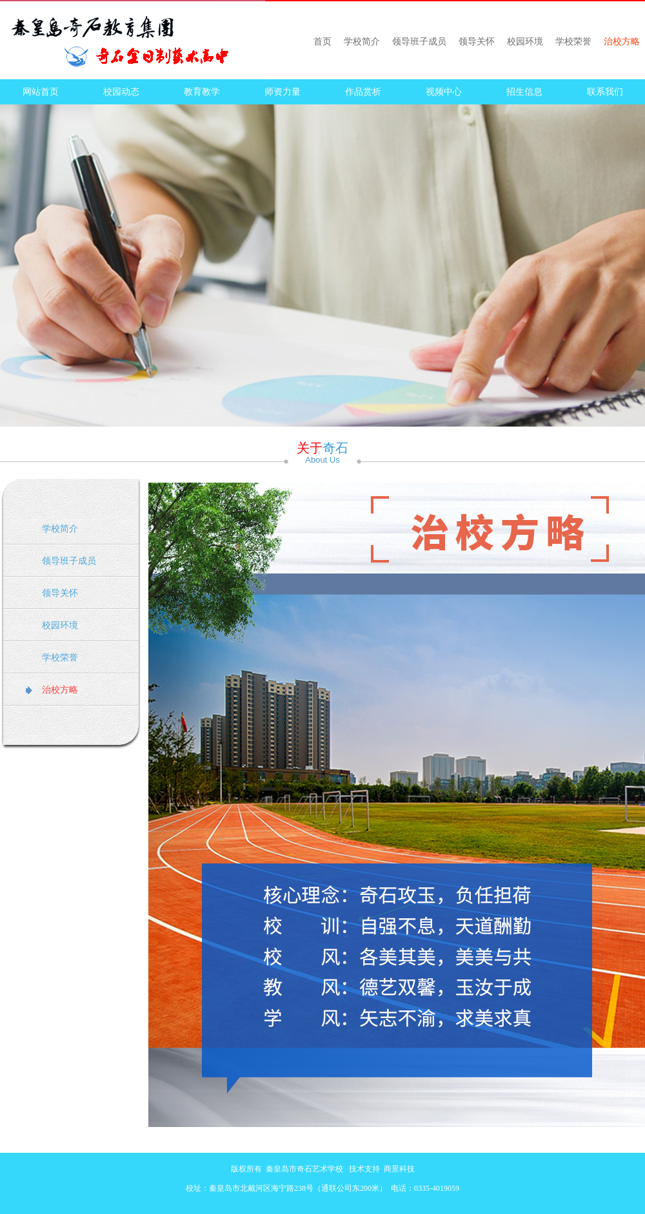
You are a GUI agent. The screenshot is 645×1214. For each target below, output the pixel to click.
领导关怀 (477, 41)
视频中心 (444, 92)
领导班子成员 (419, 41)
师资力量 (282, 92)
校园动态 (121, 92)
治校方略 (622, 41)
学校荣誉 (573, 41)
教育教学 (202, 92)
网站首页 (41, 92)
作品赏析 (363, 92)
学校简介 (362, 41)
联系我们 (605, 92)
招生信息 (524, 92)
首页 (322, 41)
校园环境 (525, 41)
